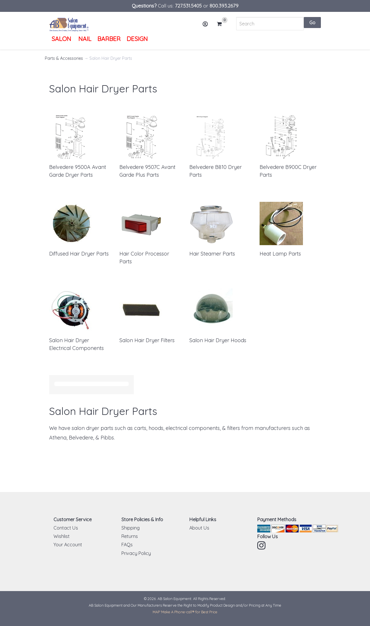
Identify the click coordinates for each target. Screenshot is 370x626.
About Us (199, 528)
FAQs (127, 544)
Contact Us (65, 528)
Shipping (130, 528)
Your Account (67, 544)
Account (207, 26)
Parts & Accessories (64, 58)
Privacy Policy (136, 553)
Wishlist (61, 536)
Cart (221, 24)
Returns (129, 536)
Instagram (262, 545)
